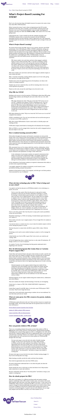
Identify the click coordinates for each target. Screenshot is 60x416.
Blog (51, 4)
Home (24, 4)
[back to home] (7, 4)
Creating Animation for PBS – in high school (20, 315)
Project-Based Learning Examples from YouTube (21, 307)
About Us (36, 401)
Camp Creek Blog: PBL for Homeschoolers (19, 312)
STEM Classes (45, 4)
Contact (57, 4)
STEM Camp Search (33, 4)
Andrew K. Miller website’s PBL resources (19, 310)
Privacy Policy (37, 407)
